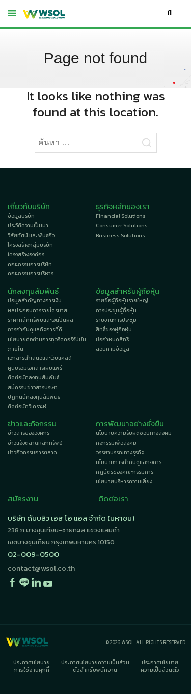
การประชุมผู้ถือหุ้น (116, 310)
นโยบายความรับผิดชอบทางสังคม (134, 433)
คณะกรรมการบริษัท (30, 264)
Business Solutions (120, 235)
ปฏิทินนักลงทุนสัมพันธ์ (34, 397)
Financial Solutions (121, 216)
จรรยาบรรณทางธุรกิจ (120, 452)
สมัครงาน (23, 498)
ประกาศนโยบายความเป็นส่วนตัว (160, 666)
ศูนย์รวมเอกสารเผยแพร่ (35, 368)
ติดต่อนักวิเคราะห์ (27, 406)
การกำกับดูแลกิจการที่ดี (35, 329)
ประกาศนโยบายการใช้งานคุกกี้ (31, 666)
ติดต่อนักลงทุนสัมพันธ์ (33, 377)
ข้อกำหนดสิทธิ (112, 339)
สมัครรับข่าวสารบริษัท (33, 387)
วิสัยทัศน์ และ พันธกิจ (31, 235)
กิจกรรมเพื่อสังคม (116, 443)
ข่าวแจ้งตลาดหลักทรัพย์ (35, 443)
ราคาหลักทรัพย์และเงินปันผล (40, 320)
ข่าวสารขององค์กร (28, 433)
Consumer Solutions (122, 225)
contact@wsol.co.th (41, 568)
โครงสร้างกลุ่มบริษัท (30, 245)
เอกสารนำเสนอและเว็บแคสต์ (40, 358)
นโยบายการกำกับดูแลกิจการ (128, 462)
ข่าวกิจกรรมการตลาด (32, 452)
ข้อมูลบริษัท (21, 216)
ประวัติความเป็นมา (28, 225)
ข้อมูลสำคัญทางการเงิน (35, 300)
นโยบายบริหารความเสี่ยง (124, 481)
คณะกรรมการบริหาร (30, 273)
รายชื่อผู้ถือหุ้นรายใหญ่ (122, 300)
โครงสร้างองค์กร (26, 254)
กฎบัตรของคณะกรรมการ (124, 472)
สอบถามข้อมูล (112, 349)
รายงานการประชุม (116, 320)
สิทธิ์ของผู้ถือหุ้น (114, 329)
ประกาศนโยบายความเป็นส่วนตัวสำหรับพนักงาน (95, 666)
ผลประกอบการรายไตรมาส (37, 310)
